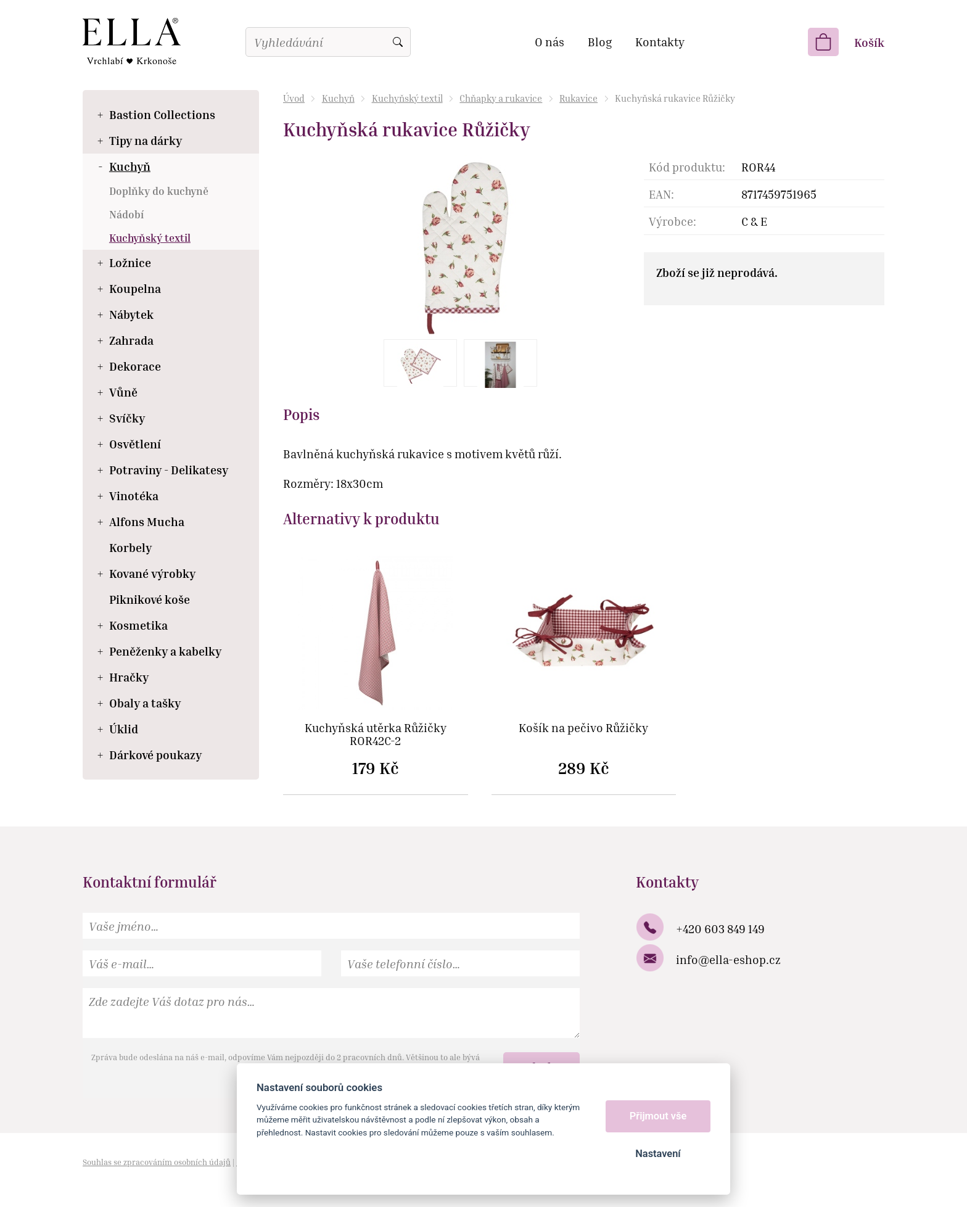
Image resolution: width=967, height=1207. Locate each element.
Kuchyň (338, 98)
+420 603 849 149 (720, 928)
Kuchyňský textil (407, 98)
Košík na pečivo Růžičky (583, 728)
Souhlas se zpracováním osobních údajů (157, 1162)
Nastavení (657, 1154)
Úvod (294, 98)
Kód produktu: (687, 167)
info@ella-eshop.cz (728, 959)
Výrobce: (672, 221)
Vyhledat (398, 42)
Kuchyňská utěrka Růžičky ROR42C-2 (375, 735)
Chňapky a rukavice (500, 98)
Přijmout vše (658, 1116)
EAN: (661, 194)
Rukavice (578, 98)
